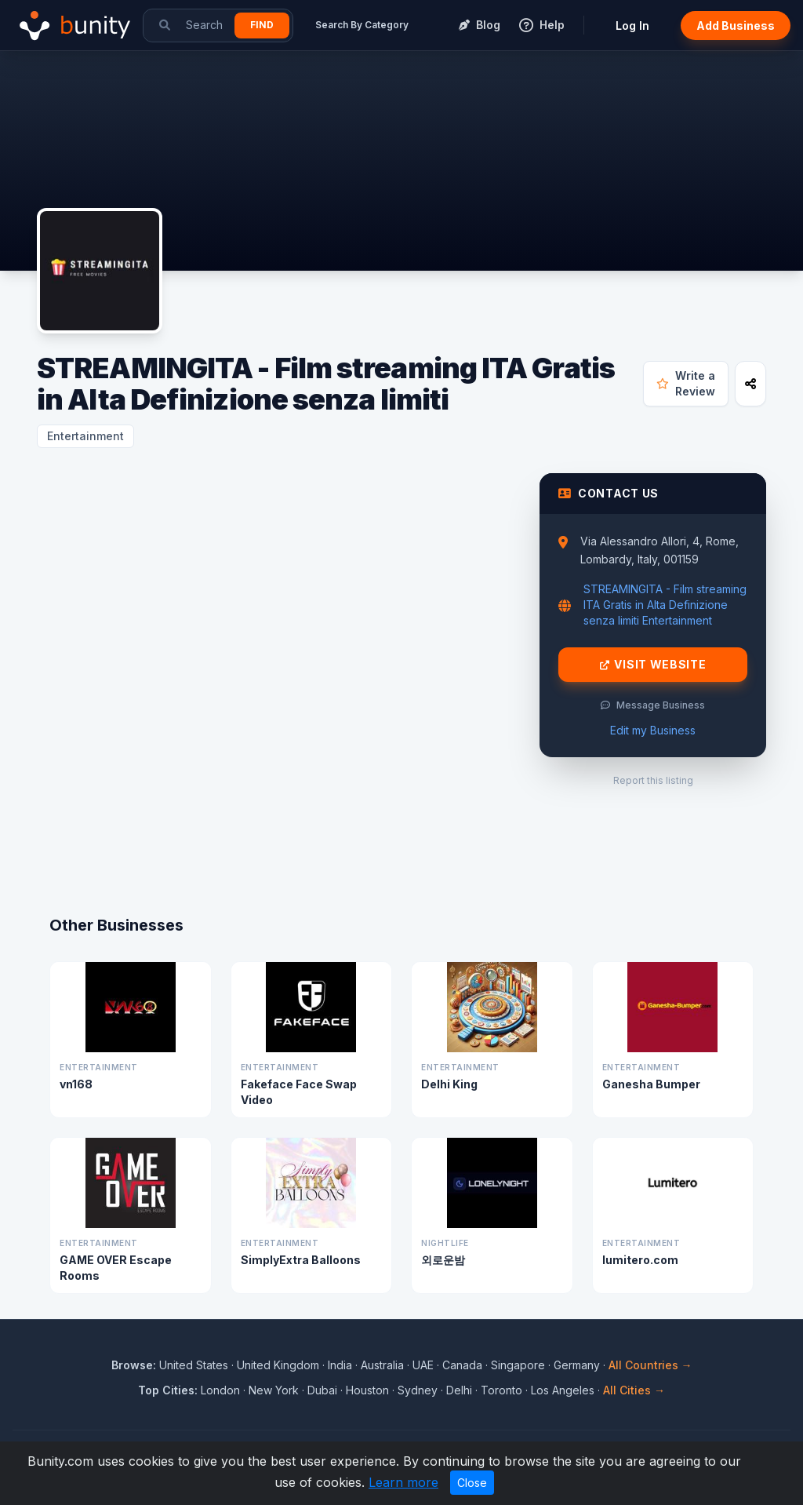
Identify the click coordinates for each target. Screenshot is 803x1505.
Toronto (501, 1390)
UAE (423, 1365)
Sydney (418, 1390)
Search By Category (362, 25)
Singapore (518, 1365)
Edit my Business (653, 730)
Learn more (403, 1482)
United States (193, 1365)
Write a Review (685, 383)
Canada (462, 1365)
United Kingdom (278, 1365)
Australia (382, 1365)
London (220, 1390)
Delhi (459, 1390)
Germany (577, 1365)
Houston (367, 1390)
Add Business (735, 25)
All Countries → (650, 1365)
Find (262, 25)
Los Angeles (562, 1390)
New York (274, 1390)
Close (472, 1482)
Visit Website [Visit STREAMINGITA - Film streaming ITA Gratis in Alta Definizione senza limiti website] (653, 665)
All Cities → (634, 1390)
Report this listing (653, 780)
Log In (632, 25)
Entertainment (85, 436)
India (340, 1365)
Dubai (322, 1390)
